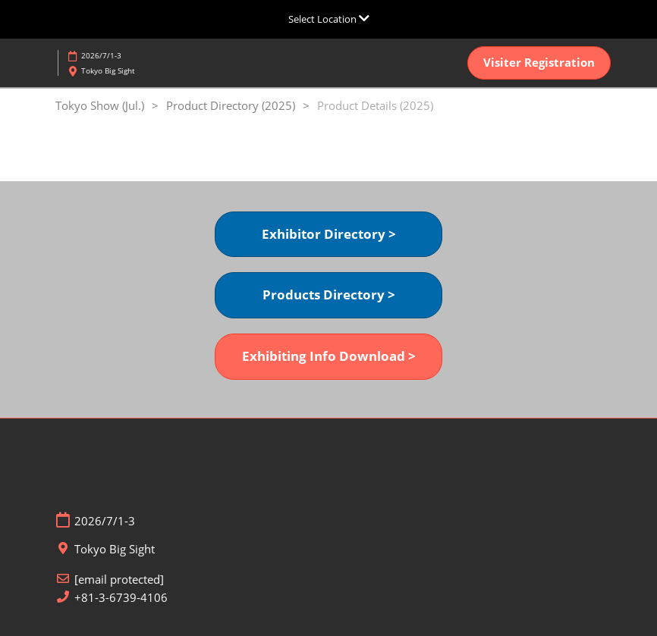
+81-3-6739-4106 (121, 598)
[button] (539, 63)
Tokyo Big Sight (108, 70)
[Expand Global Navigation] (328, 19)
